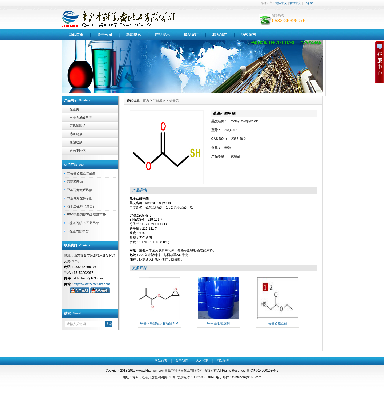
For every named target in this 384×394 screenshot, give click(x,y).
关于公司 (104, 35)
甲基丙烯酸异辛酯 (79, 198)
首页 (146, 100)
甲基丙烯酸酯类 (81, 117)
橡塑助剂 (76, 142)
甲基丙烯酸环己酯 (79, 190)
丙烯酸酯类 (78, 126)
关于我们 (181, 361)
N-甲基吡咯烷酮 (218, 323)
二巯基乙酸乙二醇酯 (81, 173)
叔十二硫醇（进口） (81, 206)
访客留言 (248, 35)
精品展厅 (191, 35)
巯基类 (74, 109)
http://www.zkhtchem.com (92, 284)
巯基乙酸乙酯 (277, 323)
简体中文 (281, 3)
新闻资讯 (133, 35)
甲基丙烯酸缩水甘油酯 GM (159, 323)
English (308, 3)
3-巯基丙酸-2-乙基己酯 (83, 223)
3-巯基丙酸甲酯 (78, 231)
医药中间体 (78, 150)
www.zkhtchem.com (150, 370)
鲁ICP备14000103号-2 (262, 370)
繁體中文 (295, 3)
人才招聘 (202, 361)
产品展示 (162, 35)
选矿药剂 (76, 134)
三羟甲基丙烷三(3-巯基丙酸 (86, 215)
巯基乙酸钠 (75, 182)
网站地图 (223, 361)
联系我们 (219, 35)
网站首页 (75, 35)
